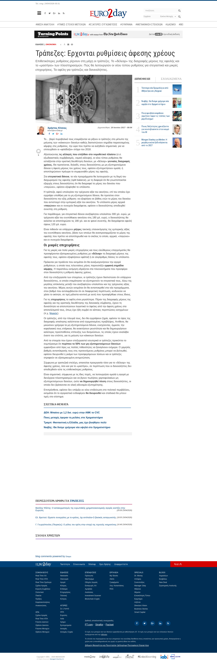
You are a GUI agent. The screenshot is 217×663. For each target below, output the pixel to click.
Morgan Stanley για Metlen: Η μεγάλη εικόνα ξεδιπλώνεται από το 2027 (155, 142)
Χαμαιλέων (163, 576)
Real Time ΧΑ (41, 576)
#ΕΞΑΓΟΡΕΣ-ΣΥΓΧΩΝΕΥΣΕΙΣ (103, 24)
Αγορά (62, 582)
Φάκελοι (137, 589)
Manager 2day (140, 586)
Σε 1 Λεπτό (64, 609)
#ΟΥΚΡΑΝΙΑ (126, 24)
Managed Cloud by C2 (57, 659)
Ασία (62, 619)
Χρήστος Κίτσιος (57, 128)
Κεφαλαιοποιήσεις (43, 602)
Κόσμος (63, 586)
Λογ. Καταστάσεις (117, 586)
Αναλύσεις (89, 592)
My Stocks (114, 576)
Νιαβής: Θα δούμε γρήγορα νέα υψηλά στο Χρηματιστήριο (155, 102)
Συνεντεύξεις (139, 582)
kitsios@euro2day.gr (55, 130)
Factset (109, 624)
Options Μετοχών (42, 632)
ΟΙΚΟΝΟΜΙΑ (51, 44)
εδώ (158, 34)
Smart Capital (139, 612)
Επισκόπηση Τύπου (142, 596)
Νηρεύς (53, 313)
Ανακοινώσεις (41, 605)
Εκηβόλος (163, 579)
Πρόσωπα (89, 576)
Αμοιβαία (88, 589)
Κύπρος (63, 599)
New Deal (163, 582)
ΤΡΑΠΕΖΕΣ (77, 500)
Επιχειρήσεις (65, 592)
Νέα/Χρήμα (89, 579)
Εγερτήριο (138, 599)
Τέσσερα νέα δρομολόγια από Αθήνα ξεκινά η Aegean (155, 89)
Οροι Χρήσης (105, 564)
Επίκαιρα (64, 589)
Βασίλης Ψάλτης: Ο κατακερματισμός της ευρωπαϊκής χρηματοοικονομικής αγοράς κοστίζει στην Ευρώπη (84, 509)
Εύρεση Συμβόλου (43, 589)
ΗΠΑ (62, 612)
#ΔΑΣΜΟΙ (170, 24)
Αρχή (176, 564)
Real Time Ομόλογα (43, 582)
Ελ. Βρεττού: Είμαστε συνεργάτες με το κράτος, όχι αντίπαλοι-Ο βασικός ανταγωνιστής (84, 517)
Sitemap (92, 564)
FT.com (89, 624)
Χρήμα (63, 622)
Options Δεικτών (42, 625)
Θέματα (137, 592)
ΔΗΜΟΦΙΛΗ (142, 78)
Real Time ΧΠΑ (42, 579)
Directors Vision (140, 605)
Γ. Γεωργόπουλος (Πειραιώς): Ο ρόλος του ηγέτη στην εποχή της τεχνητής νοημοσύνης (84, 524)
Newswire (64, 576)
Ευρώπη (63, 615)
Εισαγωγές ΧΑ (91, 586)
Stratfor (99, 624)
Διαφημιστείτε (121, 564)
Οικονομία (64, 579)
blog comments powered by (53, 556)
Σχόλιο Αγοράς (41, 586)
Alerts (112, 579)
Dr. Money (138, 576)
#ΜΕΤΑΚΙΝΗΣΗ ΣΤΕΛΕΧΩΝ (148, 24)
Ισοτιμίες (63, 629)
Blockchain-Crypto (92, 599)
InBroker (104, 634)
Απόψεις (137, 579)
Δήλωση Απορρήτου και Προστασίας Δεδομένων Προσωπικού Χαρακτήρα (117, 645)
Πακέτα (38, 596)
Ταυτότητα (65, 564)
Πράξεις (39, 599)
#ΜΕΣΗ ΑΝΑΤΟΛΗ (45, 24)
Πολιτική (63, 596)
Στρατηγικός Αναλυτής (168, 586)
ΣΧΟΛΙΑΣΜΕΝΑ (171, 78)
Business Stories (141, 609)
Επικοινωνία (79, 564)
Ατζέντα (137, 602)
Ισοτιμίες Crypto (66, 632)
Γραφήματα (114, 582)
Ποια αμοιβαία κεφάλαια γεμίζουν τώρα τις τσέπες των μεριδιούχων (156, 116)
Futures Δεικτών (42, 622)
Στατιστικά (40, 592)
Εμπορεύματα (65, 625)
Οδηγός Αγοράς (91, 582)
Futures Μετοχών (42, 629)
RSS (111, 589)
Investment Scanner (93, 596)
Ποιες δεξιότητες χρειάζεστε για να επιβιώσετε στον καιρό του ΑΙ (155, 129)
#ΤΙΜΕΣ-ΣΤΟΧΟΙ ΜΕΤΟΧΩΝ (71, 24)
